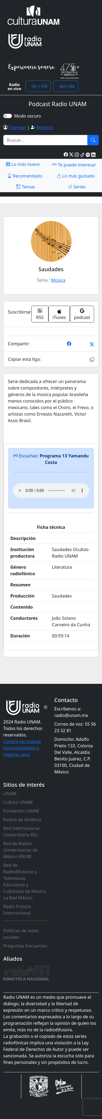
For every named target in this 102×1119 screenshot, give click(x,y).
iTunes (59, 314)
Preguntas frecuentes (25, 946)
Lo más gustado (76, 176)
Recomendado (24, 176)
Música (58, 280)
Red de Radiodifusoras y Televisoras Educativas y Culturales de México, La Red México (25, 881)
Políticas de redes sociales (21, 934)
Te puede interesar (74, 164)
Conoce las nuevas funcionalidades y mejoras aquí (22, 747)
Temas (25, 187)
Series (77, 187)
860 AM (66, 86)
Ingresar (17, 127)
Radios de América (22, 820)
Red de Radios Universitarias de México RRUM (20, 849)
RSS (40, 314)
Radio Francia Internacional (17, 909)
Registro (44, 127)
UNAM (10, 793)
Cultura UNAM (18, 802)
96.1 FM (38, 86)
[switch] (7, 116)
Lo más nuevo (23, 164)
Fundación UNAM (21, 811)
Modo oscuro (28, 116)
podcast (82, 314)
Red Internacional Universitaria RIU (21, 831)
